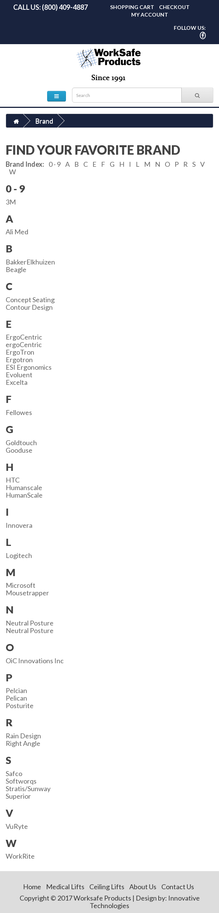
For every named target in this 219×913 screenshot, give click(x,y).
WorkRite (20, 856)
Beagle (16, 269)
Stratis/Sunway (28, 788)
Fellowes (19, 412)
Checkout (174, 7)
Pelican (16, 698)
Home (32, 886)
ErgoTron (20, 352)
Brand (44, 121)
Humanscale (24, 487)
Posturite (20, 705)
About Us (142, 886)
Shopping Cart (132, 7)
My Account (149, 14)
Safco (14, 773)
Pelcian (16, 690)
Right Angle (23, 743)
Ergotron (19, 359)
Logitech (19, 555)
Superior (18, 796)
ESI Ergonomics (29, 367)
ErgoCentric (24, 337)
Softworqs (21, 781)
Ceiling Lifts (106, 886)
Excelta (17, 382)
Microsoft (20, 585)
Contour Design (29, 307)
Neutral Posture (30, 623)
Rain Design (23, 736)
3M (11, 202)
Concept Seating (30, 299)
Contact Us (177, 886)
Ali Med (17, 231)
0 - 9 (55, 164)
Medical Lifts (65, 886)
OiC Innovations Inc (35, 660)
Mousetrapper (27, 593)
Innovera (19, 525)
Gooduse (19, 450)
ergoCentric (24, 344)
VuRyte (17, 826)
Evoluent (19, 374)
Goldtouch (21, 442)
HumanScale (24, 495)
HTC (13, 480)
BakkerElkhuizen (30, 262)
